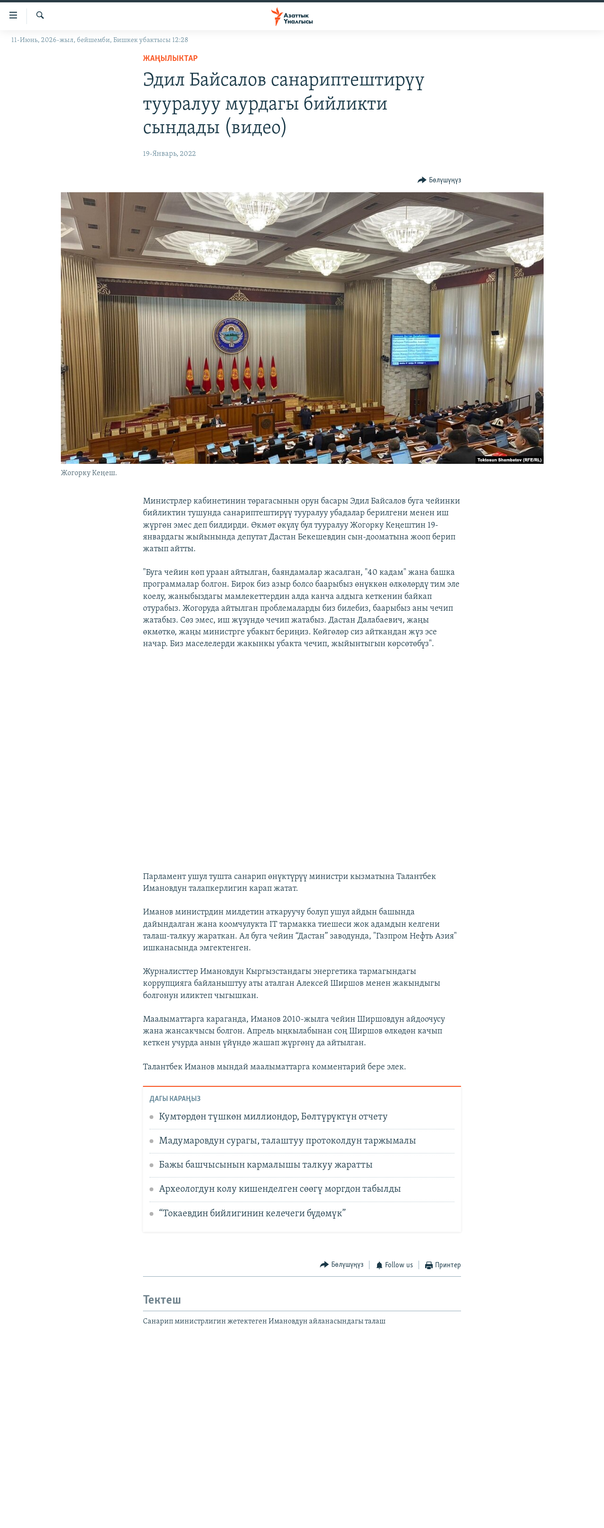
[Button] (439, 181)
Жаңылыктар (170, 58)
